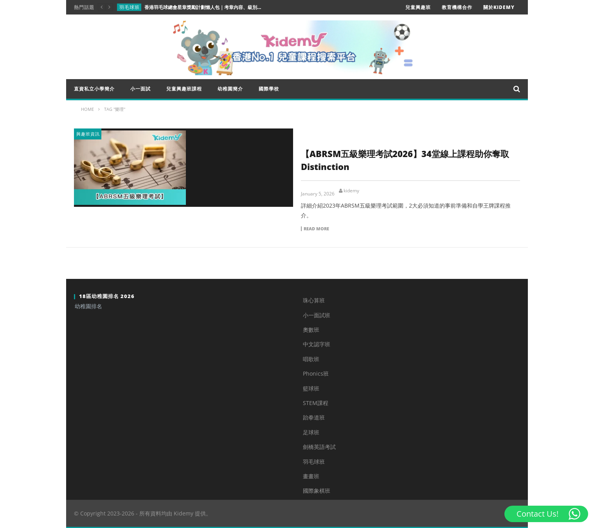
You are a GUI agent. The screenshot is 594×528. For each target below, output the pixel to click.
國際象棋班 (316, 490)
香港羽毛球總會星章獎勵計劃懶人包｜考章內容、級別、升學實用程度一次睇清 (203, 7)
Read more (316, 228)
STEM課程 (315, 403)
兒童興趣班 (418, 7)
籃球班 (311, 388)
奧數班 (311, 329)
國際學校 (269, 88)
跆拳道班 (314, 417)
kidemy (351, 191)
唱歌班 (311, 359)
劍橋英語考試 (319, 446)
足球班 (311, 432)
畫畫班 (311, 476)
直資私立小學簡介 (94, 88)
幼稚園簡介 (230, 88)
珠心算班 (314, 300)
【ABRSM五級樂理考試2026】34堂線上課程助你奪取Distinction (405, 160)
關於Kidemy (499, 7)
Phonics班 (316, 373)
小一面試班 (316, 315)
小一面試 (140, 88)
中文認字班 (316, 344)
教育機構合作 (457, 7)
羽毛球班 (129, 7)
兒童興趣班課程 (184, 88)
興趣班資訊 (88, 134)
